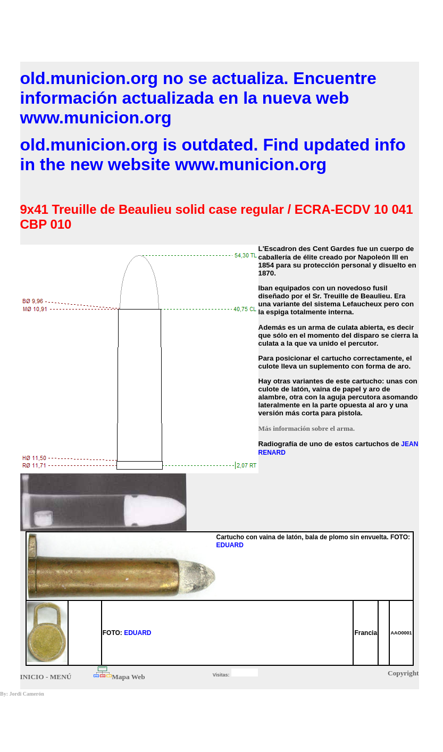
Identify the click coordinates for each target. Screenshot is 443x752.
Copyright (403, 673)
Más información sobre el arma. (306, 428)
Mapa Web (128, 677)
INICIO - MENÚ (46, 677)
